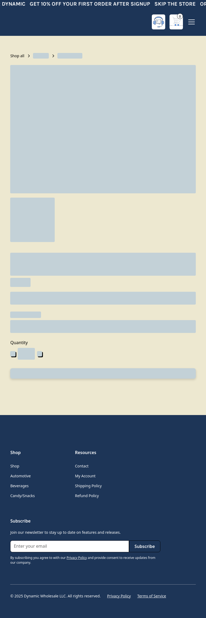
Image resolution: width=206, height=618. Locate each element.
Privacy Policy (119, 595)
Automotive (20, 475)
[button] (176, 22)
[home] (31, 22)
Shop (14, 466)
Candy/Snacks (22, 495)
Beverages (19, 485)
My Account (85, 475)
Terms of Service (151, 595)
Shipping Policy (88, 485)
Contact (82, 466)
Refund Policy (87, 495)
